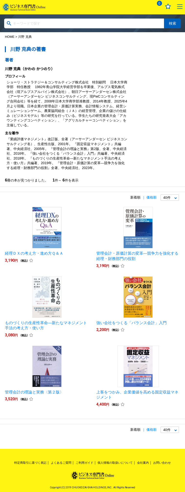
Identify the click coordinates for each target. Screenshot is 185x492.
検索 (172, 23)
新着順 (135, 197)
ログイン (144, 6)
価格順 (151, 197)
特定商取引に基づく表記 (30, 462)
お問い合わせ (162, 462)
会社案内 (143, 462)
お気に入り (168, 6)
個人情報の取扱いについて (115, 462)
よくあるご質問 (61, 462)
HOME (9, 37)
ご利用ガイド (84, 462)
